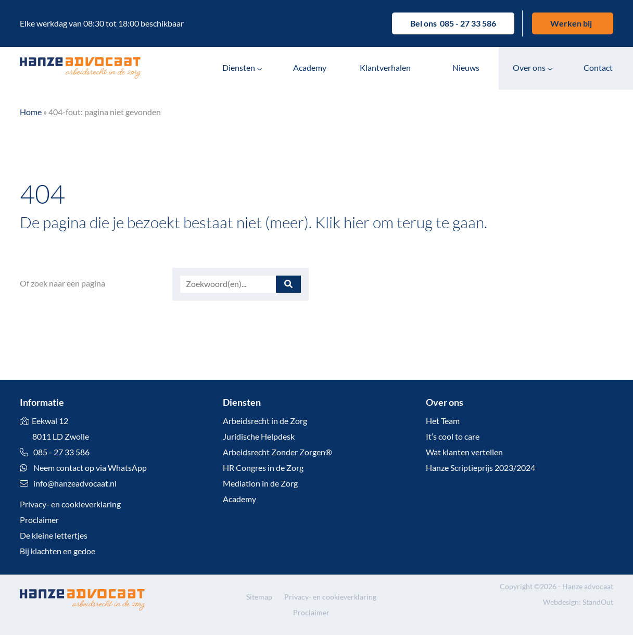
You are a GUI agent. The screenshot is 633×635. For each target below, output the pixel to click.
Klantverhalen (385, 67)
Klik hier (342, 222)
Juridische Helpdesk (259, 436)
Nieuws (465, 67)
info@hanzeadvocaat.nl (75, 483)
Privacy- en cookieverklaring (70, 504)
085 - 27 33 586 (468, 23)
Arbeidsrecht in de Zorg (265, 421)
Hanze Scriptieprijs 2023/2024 (480, 467)
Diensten (238, 67)
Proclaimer (39, 520)
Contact (598, 67)
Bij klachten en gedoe (57, 551)
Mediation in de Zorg (260, 483)
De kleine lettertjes (53, 535)
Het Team (443, 421)
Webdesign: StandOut (578, 601)
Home (31, 112)
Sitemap (259, 596)
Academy (309, 67)
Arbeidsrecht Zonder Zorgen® (277, 452)
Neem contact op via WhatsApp (83, 467)
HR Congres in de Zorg (263, 467)
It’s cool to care (452, 436)
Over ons (529, 67)
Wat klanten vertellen (464, 452)
